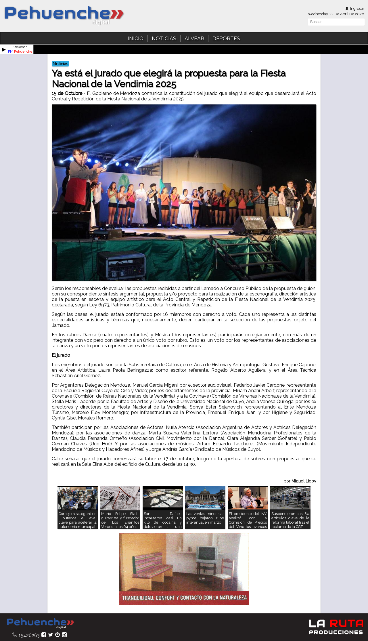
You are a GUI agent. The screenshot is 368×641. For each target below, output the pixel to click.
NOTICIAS (164, 38)
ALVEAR (194, 38)
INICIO (135, 38)
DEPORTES (226, 38)
